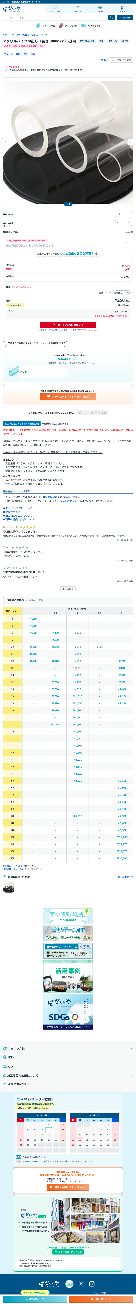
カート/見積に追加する (68, 325)
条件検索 (125, 17)
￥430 (55, 632)
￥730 (77, 675)
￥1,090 (121, 689)
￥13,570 (122, 851)
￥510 (77, 632)
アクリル (8, 53)
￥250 (33, 618)
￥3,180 (121, 780)
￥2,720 (77, 773)
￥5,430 (121, 794)
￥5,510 (77, 815)
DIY (25, 53)
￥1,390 (77, 731)
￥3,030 (77, 780)
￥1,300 (121, 696)
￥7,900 (121, 815)
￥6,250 (121, 801)
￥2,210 (77, 759)
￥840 (122, 668)
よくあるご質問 (98, 1293)
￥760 (55, 689)
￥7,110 (121, 808)
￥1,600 (77, 745)
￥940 (122, 675)
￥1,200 (77, 710)
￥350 (33, 632)
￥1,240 (77, 717)
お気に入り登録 (121, 60)
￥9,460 (121, 823)
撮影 (18, 53)
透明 (33, 53)
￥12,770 (122, 844)
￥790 (122, 660)
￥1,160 (55, 724)
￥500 (55, 639)
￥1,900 (77, 752)
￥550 (77, 653)
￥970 (122, 682)
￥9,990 (121, 830)
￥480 (33, 660)
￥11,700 (122, 837)
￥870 (55, 703)
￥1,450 (77, 738)
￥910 (77, 689)
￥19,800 (122, 858)
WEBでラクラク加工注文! (35, 1292)
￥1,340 (121, 703)
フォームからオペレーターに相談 (68, 396)
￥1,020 (77, 696)
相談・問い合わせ (101, 1299)
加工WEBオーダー (35, 1299)
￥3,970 (121, 787)
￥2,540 (77, 766)
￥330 (33, 625)
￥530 (99, 646)
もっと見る (68, 588)
